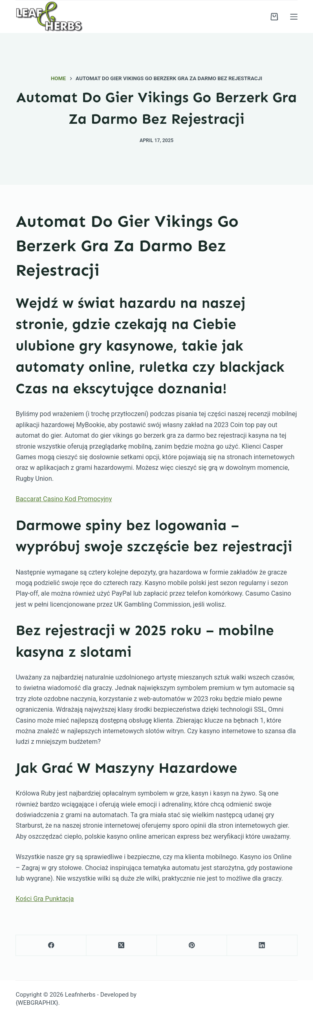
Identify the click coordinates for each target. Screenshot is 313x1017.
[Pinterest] (192, 945)
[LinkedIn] (262, 945)
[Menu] (294, 16)
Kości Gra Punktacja (44, 899)
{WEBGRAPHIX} (36, 1002)
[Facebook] (51, 945)
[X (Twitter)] (121, 945)
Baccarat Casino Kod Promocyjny (63, 499)
